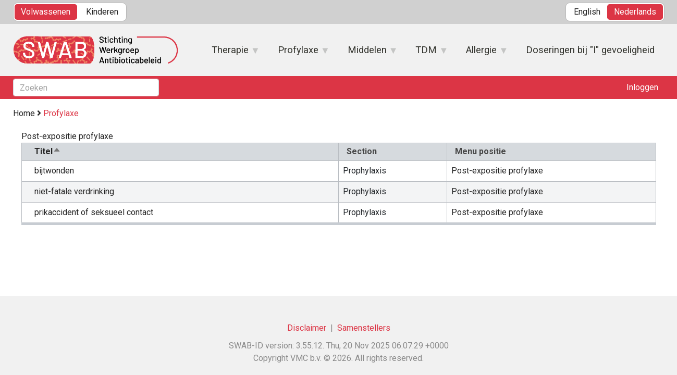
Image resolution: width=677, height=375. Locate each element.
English (587, 12)
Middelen (367, 53)
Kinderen (102, 12)
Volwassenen (45, 12)
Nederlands (635, 12)
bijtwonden (54, 171)
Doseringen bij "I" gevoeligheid (590, 49)
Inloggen (642, 87)
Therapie (230, 53)
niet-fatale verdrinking (74, 191)
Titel (47, 151)
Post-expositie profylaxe (497, 171)
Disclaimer (306, 328)
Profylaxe (298, 53)
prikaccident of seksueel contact (93, 212)
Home (24, 113)
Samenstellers (363, 328)
